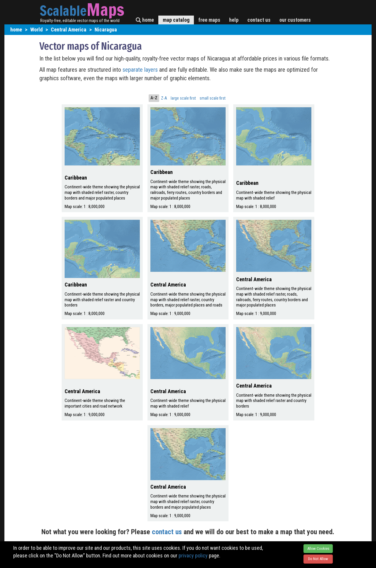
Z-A (164, 98)
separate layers (140, 69)
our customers (295, 20)
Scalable (63, 10)
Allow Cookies (318, 548)
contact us (259, 20)
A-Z (153, 97)
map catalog (176, 20)
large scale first (183, 98)
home (145, 20)
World (36, 29)
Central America (68, 29)
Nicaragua (106, 29)
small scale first (212, 98)
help (234, 20)
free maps (209, 20)
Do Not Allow (318, 559)
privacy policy (193, 555)
